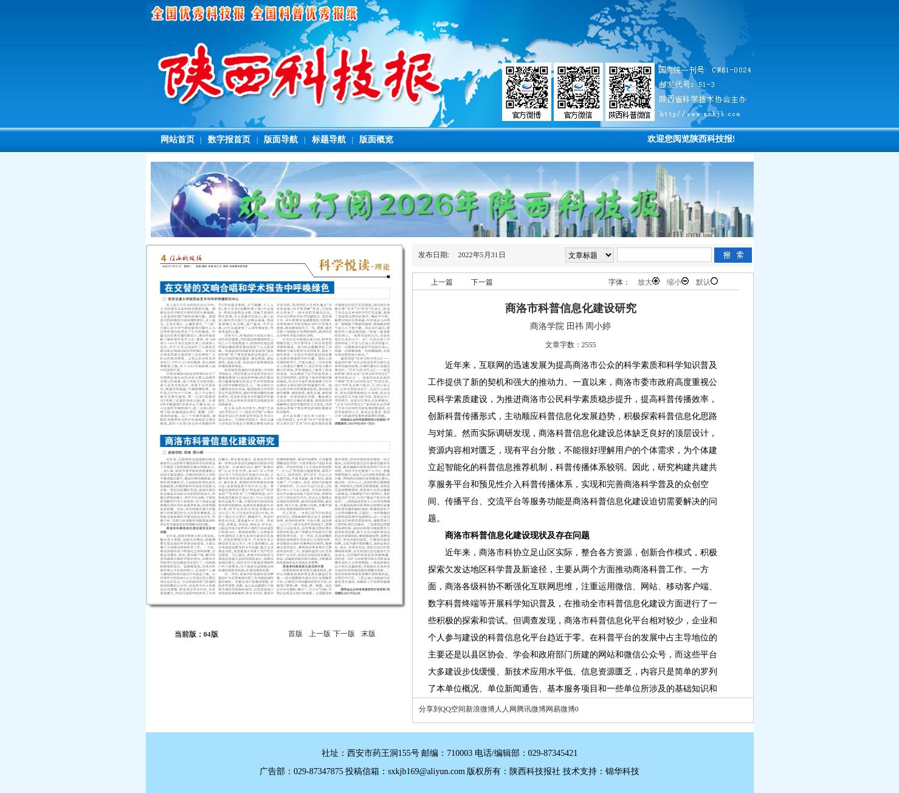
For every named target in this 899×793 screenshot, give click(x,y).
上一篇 (442, 282)
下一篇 (482, 282)
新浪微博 (480, 709)
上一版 (320, 633)
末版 (368, 633)
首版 (295, 633)
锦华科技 (622, 771)
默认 (707, 281)
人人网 (506, 709)
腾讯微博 (531, 709)
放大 (649, 281)
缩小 (678, 281)
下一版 (344, 633)
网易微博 (560, 709)
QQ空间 (453, 709)
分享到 (430, 709)
